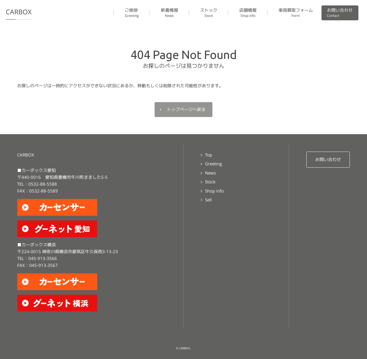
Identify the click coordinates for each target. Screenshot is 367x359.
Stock (210, 182)
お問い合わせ (328, 159)
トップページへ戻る (186, 109)
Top (208, 155)
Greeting (213, 164)
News (210, 173)
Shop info (214, 191)
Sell (208, 200)
